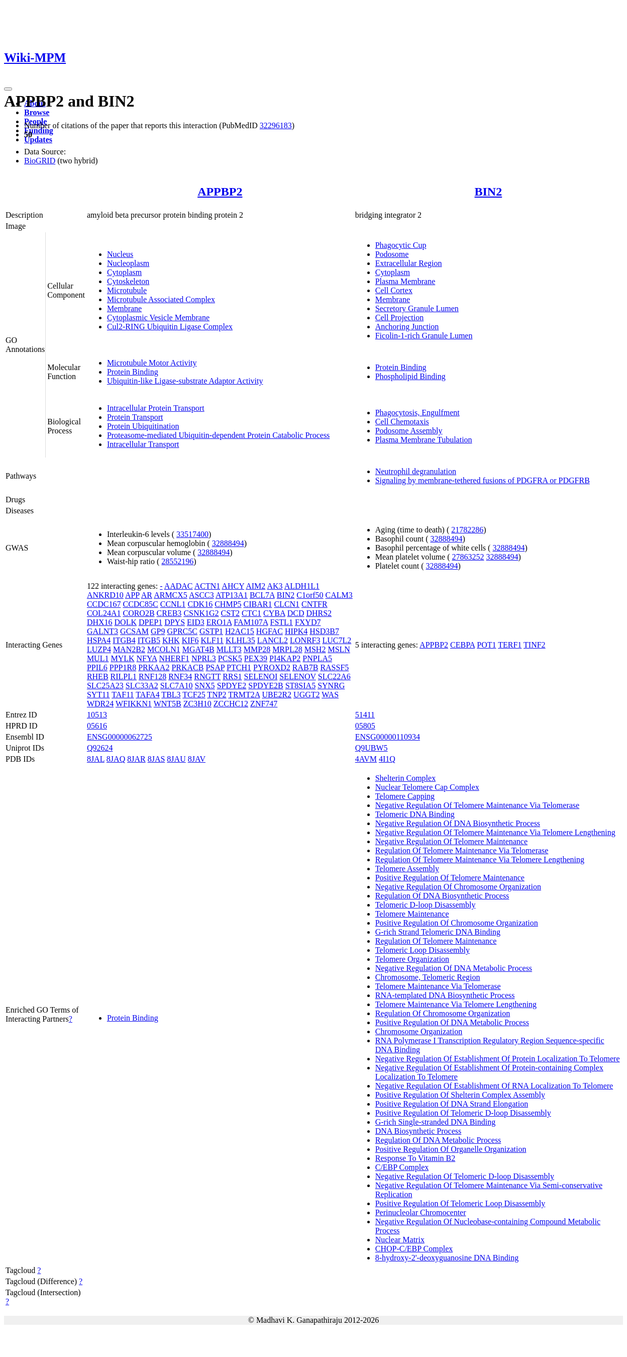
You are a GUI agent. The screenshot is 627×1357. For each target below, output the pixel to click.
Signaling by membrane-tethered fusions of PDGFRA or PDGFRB (482, 480)
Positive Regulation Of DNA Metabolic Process (452, 1022)
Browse (36, 112)
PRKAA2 (153, 667)
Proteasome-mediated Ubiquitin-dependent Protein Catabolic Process (218, 435)
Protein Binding (132, 372)
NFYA (147, 658)
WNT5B (167, 703)
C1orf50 (309, 595)
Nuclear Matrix (400, 1239)
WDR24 (100, 703)
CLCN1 (286, 604)
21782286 (467, 529)
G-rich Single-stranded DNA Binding (435, 1122)
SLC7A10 (176, 685)
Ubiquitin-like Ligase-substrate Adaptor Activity (185, 381)
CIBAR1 (258, 604)
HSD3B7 (324, 631)
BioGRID (39, 160)
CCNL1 (173, 604)
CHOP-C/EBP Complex (414, 1248)
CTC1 (251, 613)
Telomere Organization (412, 959)
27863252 (468, 557)
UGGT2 (306, 694)
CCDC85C (140, 604)
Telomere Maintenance (412, 914)
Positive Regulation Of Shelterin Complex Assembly (460, 1095)
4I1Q (387, 759)
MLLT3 (229, 649)
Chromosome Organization (418, 1031)
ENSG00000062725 (119, 737)
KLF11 (212, 640)
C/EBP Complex (402, 1167)
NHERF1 (174, 658)
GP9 (158, 631)
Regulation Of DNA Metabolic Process (438, 1140)
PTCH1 (239, 667)
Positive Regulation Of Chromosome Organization (456, 923)
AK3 (274, 586)
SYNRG (331, 685)
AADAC (178, 586)
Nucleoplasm (128, 263)
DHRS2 (319, 613)
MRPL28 (287, 649)
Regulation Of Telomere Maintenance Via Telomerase (462, 850)
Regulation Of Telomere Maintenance (436, 941)
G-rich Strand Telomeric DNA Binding (437, 932)
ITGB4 (124, 640)
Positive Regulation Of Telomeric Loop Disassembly (460, 1203)
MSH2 (315, 649)
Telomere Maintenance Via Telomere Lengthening (456, 1004)
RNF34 (180, 676)
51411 (365, 714)
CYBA (274, 613)
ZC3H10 (197, 703)
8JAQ (116, 759)
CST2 (230, 613)
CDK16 (200, 604)
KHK (171, 640)
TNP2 (216, 694)
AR (146, 595)
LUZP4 (99, 649)
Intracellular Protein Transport (155, 408)
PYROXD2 (271, 667)
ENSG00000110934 (387, 737)
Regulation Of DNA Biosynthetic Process (442, 895)
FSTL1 (281, 622)
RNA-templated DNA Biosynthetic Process (445, 995)
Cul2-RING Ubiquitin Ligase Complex (170, 326)
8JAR (136, 759)
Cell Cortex (393, 290)
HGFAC (269, 631)
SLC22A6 (334, 676)
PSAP (215, 667)
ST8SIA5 (300, 685)
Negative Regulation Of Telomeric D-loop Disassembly (464, 1176)
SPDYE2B (265, 685)
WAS (330, 694)
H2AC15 (239, 631)
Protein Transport (135, 417)
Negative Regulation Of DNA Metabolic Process (453, 968)
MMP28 (257, 649)
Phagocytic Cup (401, 245)
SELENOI (261, 676)
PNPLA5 (317, 658)
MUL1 (98, 658)
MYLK (122, 658)
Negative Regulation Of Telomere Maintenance (451, 841)
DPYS (174, 622)
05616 (97, 725)
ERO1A (219, 622)
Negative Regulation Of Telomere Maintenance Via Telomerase (477, 805)
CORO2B (138, 613)
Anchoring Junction (407, 326)
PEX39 (255, 658)
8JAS (156, 759)
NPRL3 (203, 658)
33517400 (192, 534)
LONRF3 (305, 640)
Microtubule (127, 290)
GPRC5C (182, 631)
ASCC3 (201, 595)
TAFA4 (147, 694)
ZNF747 (263, 703)
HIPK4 (296, 631)
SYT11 (98, 694)
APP (132, 595)
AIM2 (255, 586)
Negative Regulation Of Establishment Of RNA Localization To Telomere (494, 1085)
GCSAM (134, 631)
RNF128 (152, 676)
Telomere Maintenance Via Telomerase (438, 986)
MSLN (339, 649)
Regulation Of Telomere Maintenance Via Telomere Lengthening (479, 859)
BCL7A (262, 595)
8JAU (176, 759)
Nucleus (120, 254)
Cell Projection (399, 317)
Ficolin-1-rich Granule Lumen (424, 335)
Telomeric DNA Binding (415, 814)
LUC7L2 (337, 640)
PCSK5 (230, 658)
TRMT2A (244, 694)
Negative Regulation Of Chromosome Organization (458, 886)
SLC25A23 (105, 685)
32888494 (228, 543)
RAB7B (305, 667)
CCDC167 (104, 604)
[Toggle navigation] (8, 89)
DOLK (126, 622)
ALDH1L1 (302, 586)
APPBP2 (219, 191)
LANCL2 (272, 640)
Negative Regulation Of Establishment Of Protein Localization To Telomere (497, 1058)
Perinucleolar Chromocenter (420, 1212)
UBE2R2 (276, 694)
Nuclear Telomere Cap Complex (427, 787)
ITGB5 (149, 640)
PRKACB (187, 667)
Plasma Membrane (405, 281)
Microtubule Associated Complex (161, 299)
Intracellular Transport (143, 444)
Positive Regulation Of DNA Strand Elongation (451, 1104)
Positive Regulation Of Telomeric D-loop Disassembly (463, 1113)
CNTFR (314, 604)
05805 (365, 725)
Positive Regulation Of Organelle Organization (451, 1149)
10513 (97, 714)
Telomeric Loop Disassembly (422, 950)
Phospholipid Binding (410, 376)
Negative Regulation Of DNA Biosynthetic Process (457, 823)
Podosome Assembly (409, 430)
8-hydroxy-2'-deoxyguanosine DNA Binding (447, 1257)
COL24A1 (104, 613)
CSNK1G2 (201, 613)
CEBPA (462, 645)
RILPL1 (124, 676)
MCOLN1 (163, 649)
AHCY (233, 586)
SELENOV (297, 676)
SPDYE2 (232, 685)
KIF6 (190, 640)
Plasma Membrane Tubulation (423, 439)
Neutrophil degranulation (415, 471)
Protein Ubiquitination (143, 426)
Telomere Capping (405, 796)
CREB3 (169, 613)
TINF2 (535, 645)
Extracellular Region (408, 263)
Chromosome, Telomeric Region (427, 977)
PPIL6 (97, 667)
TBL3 (170, 694)
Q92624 (100, 748)
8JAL (95, 759)
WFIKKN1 (134, 703)
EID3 (195, 622)
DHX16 (100, 622)
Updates (38, 139)
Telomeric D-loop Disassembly (425, 904)
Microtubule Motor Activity (152, 362)
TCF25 (193, 694)
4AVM (366, 759)
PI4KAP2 (284, 658)
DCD (295, 613)
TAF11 (123, 694)
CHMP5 (228, 604)
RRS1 (232, 676)
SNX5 (205, 685)
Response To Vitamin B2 (415, 1158)
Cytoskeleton (128, 281)
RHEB (98, 676)
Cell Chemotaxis (402, 421)
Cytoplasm (124, 272)
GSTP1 (211, 631)
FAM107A (251, 622)
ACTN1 (207, 586)
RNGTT (207, 676)
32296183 (276, 125)
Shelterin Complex (405, 778)
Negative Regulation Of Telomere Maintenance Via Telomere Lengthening (495, 832)
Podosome (392, 254)
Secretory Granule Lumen (417, 308)
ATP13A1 (232, 595)
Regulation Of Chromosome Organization (442, 1013)
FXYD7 (308, 622)
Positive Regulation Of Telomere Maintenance (450, 877)
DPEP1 (150, 622)
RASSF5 (334, 667)
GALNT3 (102, 631)
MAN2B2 (129, 649)
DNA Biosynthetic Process (418, 1131)
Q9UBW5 (371, 748)
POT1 (486, 645)
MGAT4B (198, 649)
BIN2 (488, 191)
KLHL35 (240, 640)
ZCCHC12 (231, 703)
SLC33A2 (142, 685)
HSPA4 (99, 640)
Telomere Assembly (407, 868)
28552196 (177, 561)
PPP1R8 (123, 667)
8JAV (196, 759)
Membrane (124, 308)
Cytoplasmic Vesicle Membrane (158, 317)
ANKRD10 (105, 595)
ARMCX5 (170, 595)
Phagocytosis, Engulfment (417, 412)
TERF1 (509, 645)
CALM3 (339, 595)
